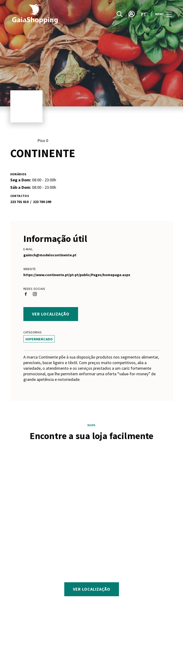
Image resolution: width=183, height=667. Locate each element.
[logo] (51, 14)
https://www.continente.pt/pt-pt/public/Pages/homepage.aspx (76, 274)
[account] (131, 14)
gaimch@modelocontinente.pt (49, 255)
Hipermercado (39, 339)
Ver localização (50, 314)
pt (143, 14)
